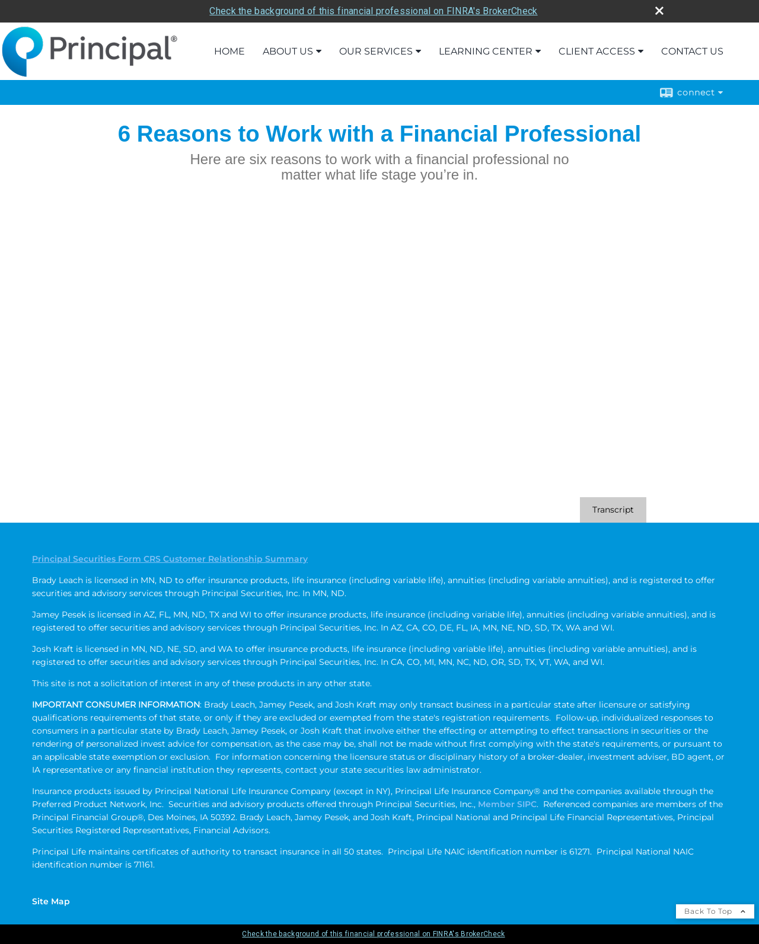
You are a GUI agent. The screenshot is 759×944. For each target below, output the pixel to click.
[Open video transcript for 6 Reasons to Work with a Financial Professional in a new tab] (613, 510)
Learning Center (485, 51)
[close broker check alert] (659, 10)
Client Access (597, 51)
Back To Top (715, 911)
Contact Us (692, 51)
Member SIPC (507, 804)
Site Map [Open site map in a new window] (51, 901)
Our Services (376, 51)
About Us (288, 51)
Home (229, 51)
